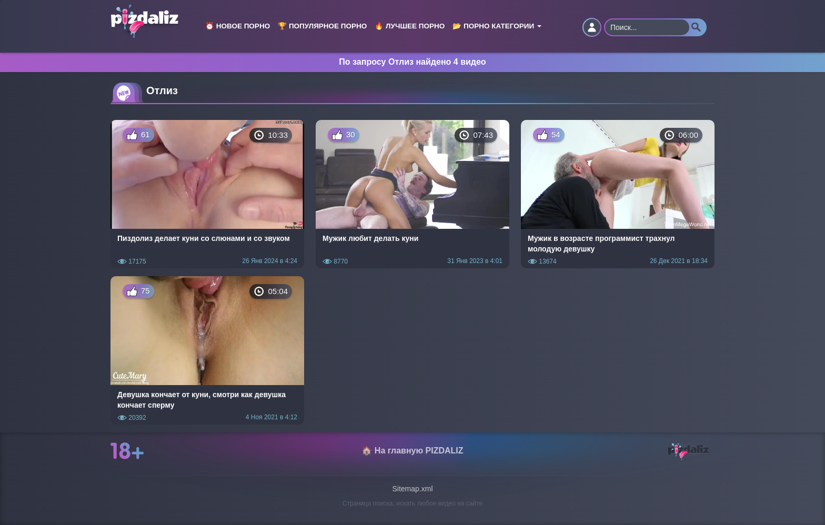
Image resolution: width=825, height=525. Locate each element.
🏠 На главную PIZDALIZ (412, 450)
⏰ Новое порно (237, 26)
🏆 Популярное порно (322, 26)
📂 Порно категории (496, 26)
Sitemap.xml (412, 488)
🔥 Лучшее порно (410, 26)
